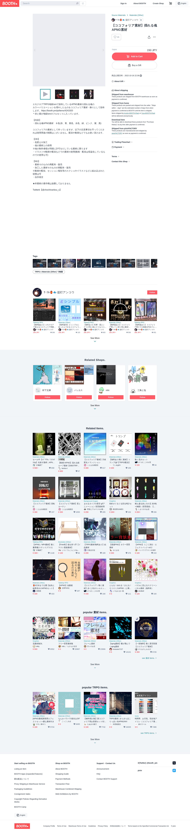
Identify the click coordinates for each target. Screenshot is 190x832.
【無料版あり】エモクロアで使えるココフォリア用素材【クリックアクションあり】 (43, 326)
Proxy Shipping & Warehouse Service (29, 784)
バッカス (78, 390)
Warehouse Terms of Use (77, 826)
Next (103, 50)
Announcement (103, 769)
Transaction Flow (62, 784)
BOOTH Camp (20, 807)
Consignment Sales (22, 794)
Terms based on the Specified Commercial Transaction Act (148, 826)
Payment (118, 147)
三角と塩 (141, 390)
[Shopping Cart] (170, 3)
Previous (35, 50)
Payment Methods (62, 779)
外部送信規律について (118, 826)
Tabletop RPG (38, 322)
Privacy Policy (103, 826)
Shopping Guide (62, 774)
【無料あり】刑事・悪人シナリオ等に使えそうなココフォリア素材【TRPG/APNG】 (94, 326)
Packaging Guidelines (23, 789)
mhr (108, 390)
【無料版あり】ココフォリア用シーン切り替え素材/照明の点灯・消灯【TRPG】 (119, 326)
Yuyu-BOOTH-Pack (148, 113)
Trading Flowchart (122, 142)
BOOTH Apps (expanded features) (28, 774)
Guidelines (92, 826)
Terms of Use (61, 826)
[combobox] (50, 3)
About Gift (118, 81)
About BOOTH (139, 3)
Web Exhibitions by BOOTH (66, 794)
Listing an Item (20, 769)
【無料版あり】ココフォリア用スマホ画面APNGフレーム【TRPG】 (145, 326)
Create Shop (158, 3)
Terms (114, 156)
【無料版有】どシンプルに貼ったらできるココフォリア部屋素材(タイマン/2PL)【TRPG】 (68, 326)
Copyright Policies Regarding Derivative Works (30, 800)
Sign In (123, 3)
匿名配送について (21, 779)
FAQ (98, 774)
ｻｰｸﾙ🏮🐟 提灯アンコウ (59, 292)
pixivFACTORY (117, 133)
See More (95, 407)
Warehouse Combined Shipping (68, 789)
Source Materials (118, 15)
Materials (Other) (136, 15)
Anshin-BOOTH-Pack (131, 113)
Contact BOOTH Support (107, 779)
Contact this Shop (119, 161)
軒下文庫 (46, 390)
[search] (77, 3)
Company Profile (49, 826)
